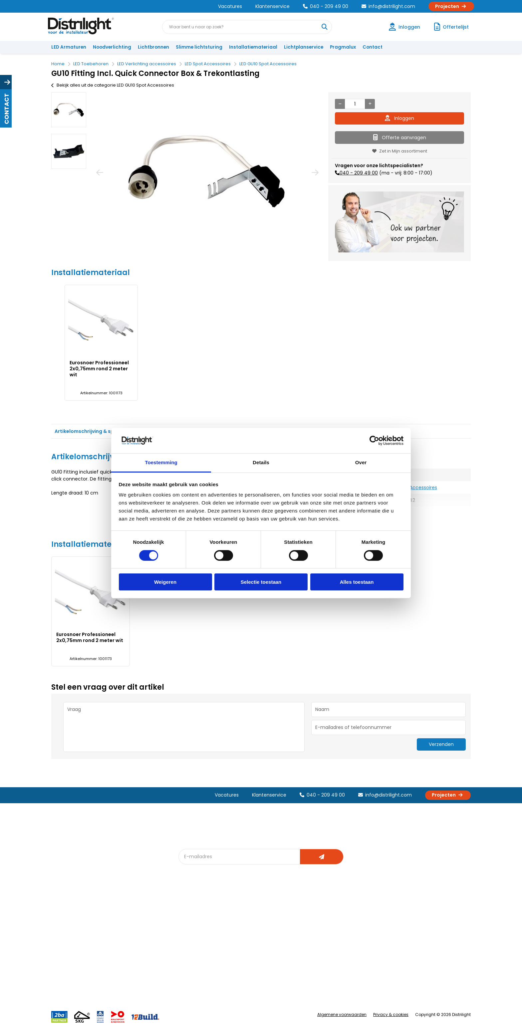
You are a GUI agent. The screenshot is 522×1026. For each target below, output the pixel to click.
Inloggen (399, 118)
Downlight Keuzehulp (205, 981)
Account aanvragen (76, 915)
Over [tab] (361, 462)
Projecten (451, 6)
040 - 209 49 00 (325, 6)
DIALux (189, 926)
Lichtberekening (263, 926)
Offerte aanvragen (399, 137)
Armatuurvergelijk (265, 948)
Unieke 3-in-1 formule (142, 926)
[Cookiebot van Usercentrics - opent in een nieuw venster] (374, 441)
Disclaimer (130, 959)
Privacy (126, 970)
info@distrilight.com (388, 6)
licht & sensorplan (265, 937)
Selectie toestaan (261, 582)
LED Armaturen (68, 47)
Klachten (64, 926)
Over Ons (129, 915)
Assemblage (324, 915)
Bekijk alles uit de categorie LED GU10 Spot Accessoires (112, 85)
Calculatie (321, 926)
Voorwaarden (134, 948)
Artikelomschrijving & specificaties (97, 431)
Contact (373, 47)
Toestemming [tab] (161, 462)
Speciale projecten (267, 959)
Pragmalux (343, 47)
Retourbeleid (69, 978)
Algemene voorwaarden (342, 1014)
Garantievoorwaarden (79, 937)
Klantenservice (272, 6)
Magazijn (320, 937)
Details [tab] (261, 462)
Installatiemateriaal (253, 47)
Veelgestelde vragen (142, 981)
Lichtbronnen (153, 47)
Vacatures (230, 6)
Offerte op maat (199, 937)
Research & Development (338, 959)
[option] (68, 109)
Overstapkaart (198, 959)
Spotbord (192, 970)
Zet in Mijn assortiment (399, 151)
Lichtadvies (258, 915)
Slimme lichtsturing (199, 47)
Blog (187, 915)
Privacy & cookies (390, 1014)
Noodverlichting (112, 47)
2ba (186, 992)
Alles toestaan (357, 582)
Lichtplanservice (303, 47)
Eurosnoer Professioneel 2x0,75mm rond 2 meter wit (99, 368)
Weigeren (165, 582)
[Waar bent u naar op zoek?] (324, 27)
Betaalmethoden (73, 948)
